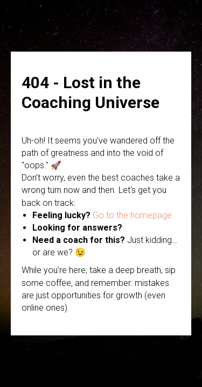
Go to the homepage (132, 215)
